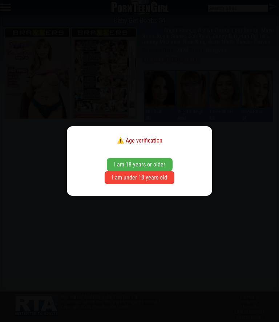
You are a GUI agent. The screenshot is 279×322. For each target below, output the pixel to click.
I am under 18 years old (139, 177)
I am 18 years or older (139, 164)
